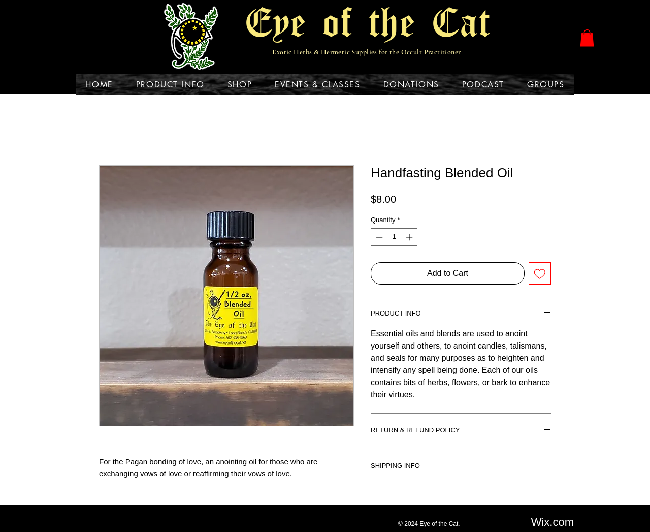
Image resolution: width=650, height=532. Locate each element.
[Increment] (410, 237)
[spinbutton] (394, 237)
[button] (587, 37)
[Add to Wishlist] (540, 273)
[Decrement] (378, 237)
